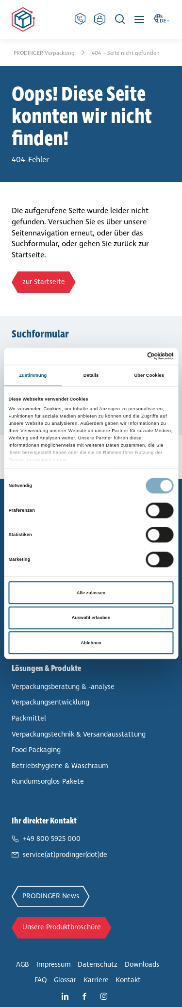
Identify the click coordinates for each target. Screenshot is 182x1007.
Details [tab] (91, 375)
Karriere (96, 980)
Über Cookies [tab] (149, 375)
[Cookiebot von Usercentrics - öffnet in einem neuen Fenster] (132, 356)
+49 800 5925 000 (52, 839)
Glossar (65, 980)
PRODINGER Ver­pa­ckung (45, 53)
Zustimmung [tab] (33, 375)
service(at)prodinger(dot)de (65, 855)
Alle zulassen (91, 592)
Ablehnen (91, 642)
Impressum (53, 964)
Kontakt (128, 980)
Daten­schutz (97, 964)
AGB (22, 964)
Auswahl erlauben (90, 617)
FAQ (40, 980)
